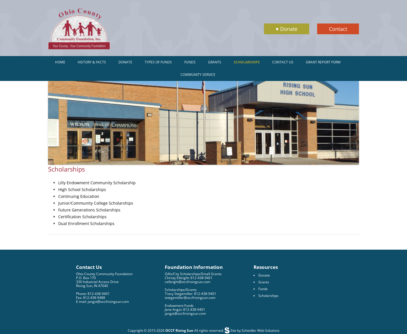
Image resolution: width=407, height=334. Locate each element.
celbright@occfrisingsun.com (187, 281)
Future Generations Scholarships (89, 210)
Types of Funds (158, 62)
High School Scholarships (82, 189)
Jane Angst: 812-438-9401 (185, 309)
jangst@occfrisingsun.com (185, 313)
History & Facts (92, 62)
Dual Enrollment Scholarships (86, 223)
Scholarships (247, 62)
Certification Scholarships (82, 216)
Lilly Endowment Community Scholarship (97, 182)
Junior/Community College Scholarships (95, 203)
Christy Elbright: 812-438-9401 (189, 277)
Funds (190, 62)
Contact (338, 28)
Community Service (198, 74)
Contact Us (282, 62)
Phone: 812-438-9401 (93, 293)
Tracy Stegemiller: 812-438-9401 (190, 293)
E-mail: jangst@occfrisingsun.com (102, 301)
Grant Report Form (323, 62)
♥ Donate (286, 28)
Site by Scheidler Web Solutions (255, 330)
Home (60, 62)
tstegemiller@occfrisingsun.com (190, 297)
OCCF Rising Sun (179, 330)
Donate (125, 62)
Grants (214, 62)
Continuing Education (78, 196)
